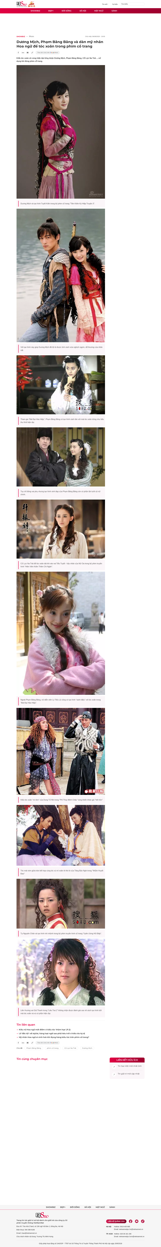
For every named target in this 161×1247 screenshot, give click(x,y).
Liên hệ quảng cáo (116, 1221)
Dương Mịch (87, 1048)
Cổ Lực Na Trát (70, 1048)
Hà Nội (108, 1227)
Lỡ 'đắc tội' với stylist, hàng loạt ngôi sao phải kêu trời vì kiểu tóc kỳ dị (52, 1033)
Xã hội (83, 11)
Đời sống (66, 11)
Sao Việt (125, 1066)
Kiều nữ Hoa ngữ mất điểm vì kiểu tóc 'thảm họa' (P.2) (45, 1030)
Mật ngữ (98, 11)
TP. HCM (109, 1234)
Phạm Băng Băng (33, 1048)
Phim (31, 36)
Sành (114, 11)
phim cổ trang (53, 1048)
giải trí (124, 1074)
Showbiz (35, 11)
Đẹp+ (51, 11)
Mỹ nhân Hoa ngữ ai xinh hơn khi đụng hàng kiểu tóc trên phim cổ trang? (54, 1037)
